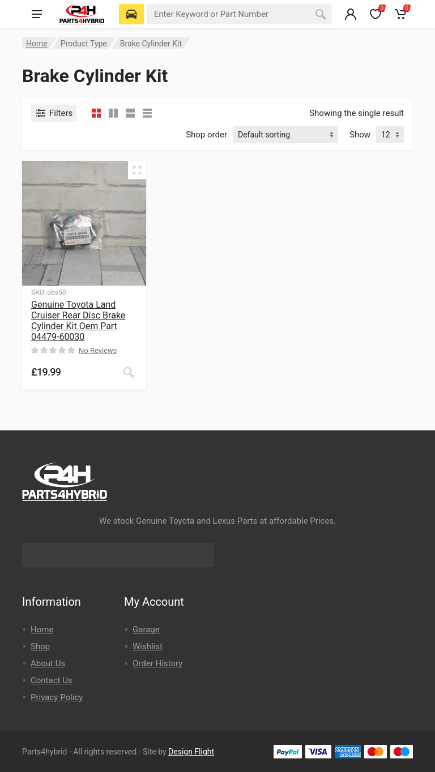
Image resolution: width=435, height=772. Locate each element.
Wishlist (148, 646)
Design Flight (191, 751)
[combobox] (239, 14)
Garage (146, 629)
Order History (157, 663)
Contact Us (51, 680)
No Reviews (98, 350)
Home (37, 43)
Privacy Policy (57, 697)
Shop (40, 646)
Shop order (206, 135)
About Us (48, 663)
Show (359, 135)
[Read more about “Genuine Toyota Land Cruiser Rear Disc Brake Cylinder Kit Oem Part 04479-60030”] (128, 372)
